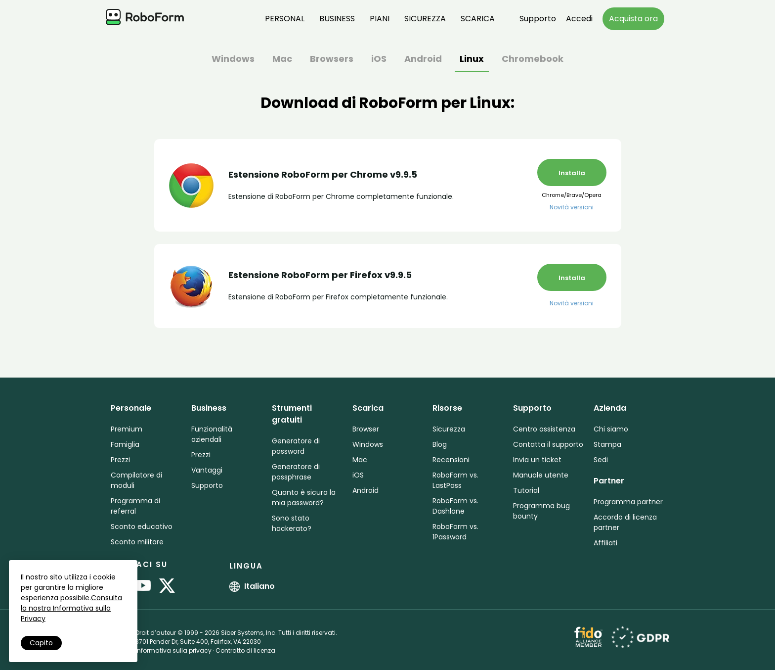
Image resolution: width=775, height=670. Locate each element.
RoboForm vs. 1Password (455, 532)
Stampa (607, 444)
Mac (282, 59)
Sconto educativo (141, 526)
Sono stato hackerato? (291, 523)
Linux (472, 59)
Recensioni (451, 460)
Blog (439, 444)
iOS (379, 59)
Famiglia (125, 444)
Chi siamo (611, 429)
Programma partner (628, 502)
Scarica (478, 18)
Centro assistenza (544, 429)
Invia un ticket (537, 460)
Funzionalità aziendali (211, 434)
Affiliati (605, 543)
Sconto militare (137, 542)
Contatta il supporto (548, 444)
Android (423, 59)
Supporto (537, 18)
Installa (572, 173)
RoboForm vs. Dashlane (455, 506)
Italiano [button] (252, 586)
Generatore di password (296, 446)
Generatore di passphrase (296, 472)
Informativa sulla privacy (173, 650)
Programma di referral (135, 506)
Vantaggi (206, 470)
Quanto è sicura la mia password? (304, 497)
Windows (233, 59)
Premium (126, 429)
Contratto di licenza (245, 650)
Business (337, 18)
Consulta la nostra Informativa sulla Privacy (71, 608)
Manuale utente (540, 475)
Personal (284, 18)
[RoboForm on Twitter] (167, 586)
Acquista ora (633, 18)
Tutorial (526, 490)
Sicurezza (425, 18)
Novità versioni (572, 207)
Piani (379, 18)
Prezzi (120, 460)
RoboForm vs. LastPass (455, 480)
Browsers (331, 59)
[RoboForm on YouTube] (143, 586)
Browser (365, 429)
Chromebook (532, 59)
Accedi (579, 18)
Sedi (601, 460)
